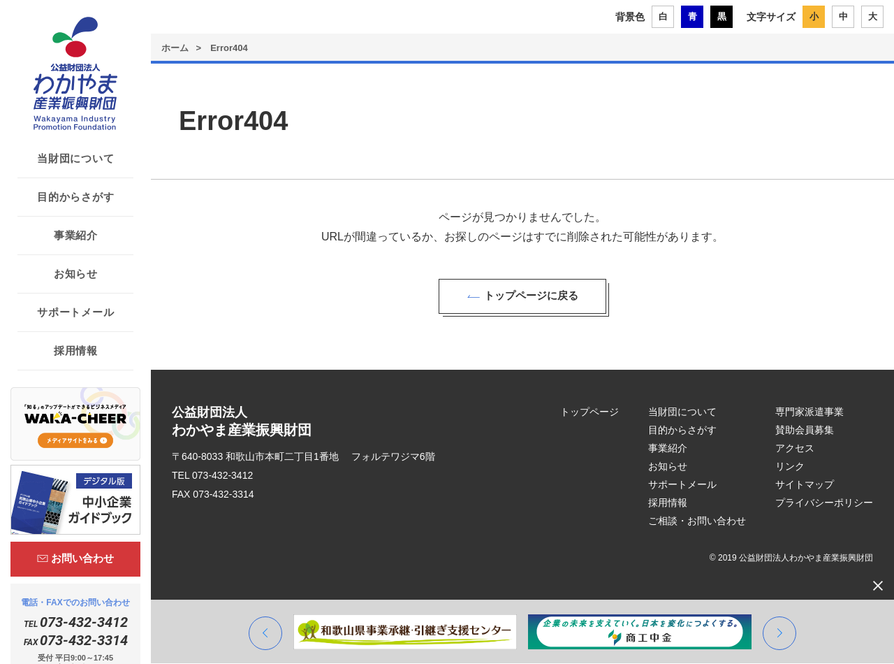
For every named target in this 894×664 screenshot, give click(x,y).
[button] (265, 633)
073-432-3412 (222, 476)
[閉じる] (880, 586)
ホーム (175, 48)
